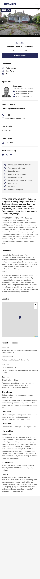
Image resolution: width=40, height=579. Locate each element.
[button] (20, 22)
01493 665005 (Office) (24, 94)
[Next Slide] (38, 22)
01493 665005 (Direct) (24, 91)
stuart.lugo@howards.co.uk (25, 97)
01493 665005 (11, 115)
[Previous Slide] (2, 22)
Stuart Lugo (17, 86)
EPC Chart (9, 143)
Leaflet (36, 336)
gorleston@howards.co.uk (15, 118)
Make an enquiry (20, 56)
